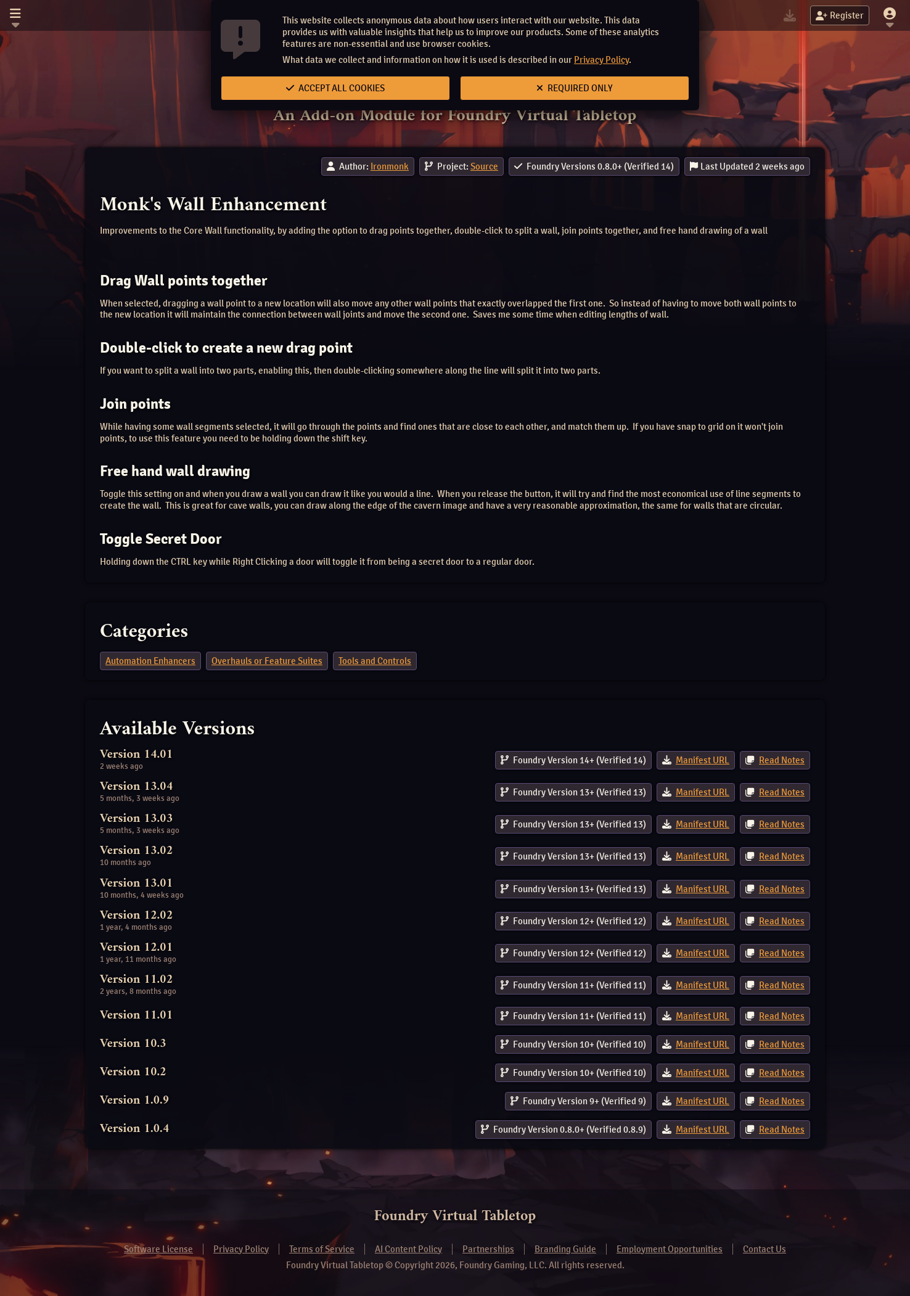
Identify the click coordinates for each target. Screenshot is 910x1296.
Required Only (574, 88)
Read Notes (782, 760)
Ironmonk (390, 166)
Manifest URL (702, 760)
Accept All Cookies (335, 88)
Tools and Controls (374, 660)
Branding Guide (565, 1249)
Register (840, 15)
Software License (158, 1249)
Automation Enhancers (150, 660)
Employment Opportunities (670, 1249)
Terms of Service (322, 1249)
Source (484, 166)
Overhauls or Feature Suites (266, 660)
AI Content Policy (408, 1249)
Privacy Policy (601, 59)
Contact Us (764, 1249)
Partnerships (488, 1249)
